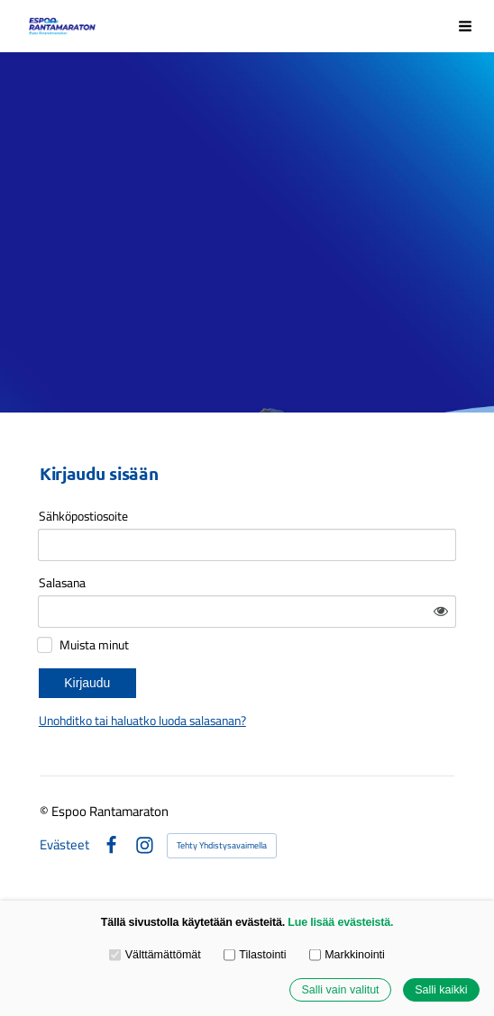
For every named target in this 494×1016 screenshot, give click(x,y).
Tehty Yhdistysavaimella (222, 845)
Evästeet (64, 845)
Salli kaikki (441, 990)
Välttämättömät (155, 954)
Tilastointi (255, 954)
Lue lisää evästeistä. (340, 922)
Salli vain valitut (340, 990)
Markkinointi (347, 954)
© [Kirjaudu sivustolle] (45, 811)
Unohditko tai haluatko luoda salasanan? (142, 720)
